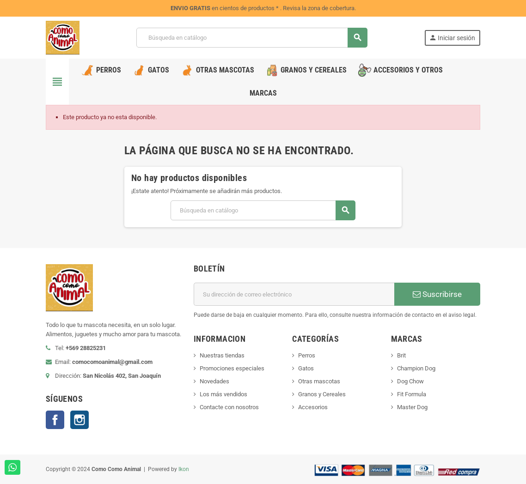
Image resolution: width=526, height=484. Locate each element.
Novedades (214, 381)
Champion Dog (416, 368)
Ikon (183, 469)
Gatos (306, 368)
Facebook (55, 420)
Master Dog (412, 407)
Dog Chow (410, 381)
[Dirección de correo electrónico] (294, 294)
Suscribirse (437, 294)
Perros (306, 355)
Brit (401, 355)
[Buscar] (251, 38)
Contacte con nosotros (229, 407)
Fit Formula (411, 394)
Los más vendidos (223, 394)
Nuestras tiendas (222, 355)
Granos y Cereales (322, 394)
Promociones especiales (232, 368)
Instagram (79, 420)
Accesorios (313, 407)
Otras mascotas (319, 381)
